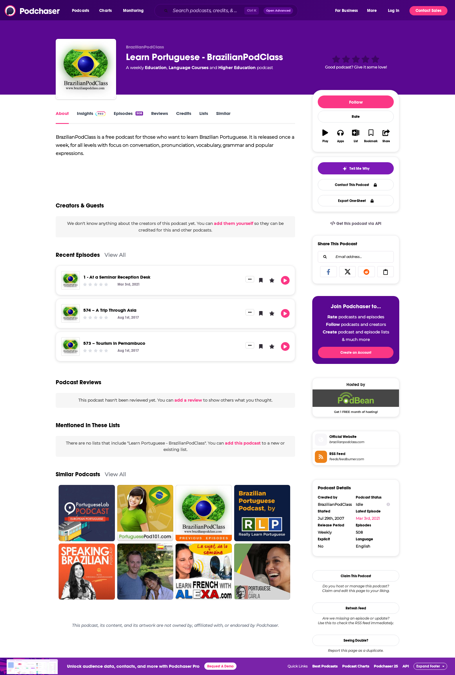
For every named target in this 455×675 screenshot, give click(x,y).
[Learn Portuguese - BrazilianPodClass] (86, 69)
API (405, 666)
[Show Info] (388, 504)
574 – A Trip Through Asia (109, 315)
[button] (82, 10)
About (62, 113)
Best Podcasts (324, 666)
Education (156, 67)
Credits (183, 113)
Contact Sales (428, 10)
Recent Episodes (78, 260)
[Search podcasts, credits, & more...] (207, 10)
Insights (91, 113)
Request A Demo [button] (220, 666)
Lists (203, 113)
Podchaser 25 (386, 666)
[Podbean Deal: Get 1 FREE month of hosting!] (356, 401)
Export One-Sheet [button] (356, 201)
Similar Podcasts (78, 479)
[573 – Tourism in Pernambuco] (70, 351)
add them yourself (233, 228)
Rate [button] (356, 116)
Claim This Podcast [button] (356, 576)
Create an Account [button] (355, 353)
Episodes (128, 113)
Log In (393, 10)
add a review (188, 405)
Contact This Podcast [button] (356, 185)
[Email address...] (356, 256)
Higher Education (237, 67)
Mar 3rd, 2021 (368, 518)
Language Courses (188, 67)
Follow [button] (356, 102)
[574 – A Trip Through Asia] (70, 318)
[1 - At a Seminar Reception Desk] (70, 285)
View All (115, 260)
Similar (223, 113)
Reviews (159, 113)
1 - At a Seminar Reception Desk (116, 282)
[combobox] (244, 10)
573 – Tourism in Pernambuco (114, 348)
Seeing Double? (356, 640)
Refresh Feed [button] (356, 608)
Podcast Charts (355, 666)
